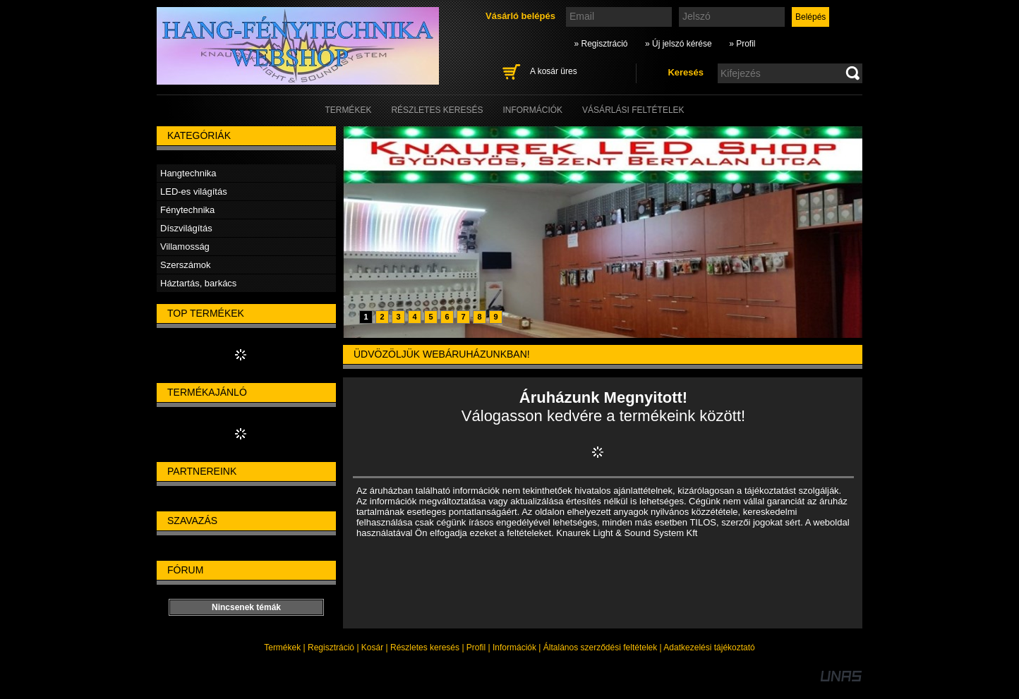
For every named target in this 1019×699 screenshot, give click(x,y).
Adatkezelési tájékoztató (708, 647)
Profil (476, 647)
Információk (514, 647)
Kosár (372, 647)
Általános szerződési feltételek (600, 647)
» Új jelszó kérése (678, 44)
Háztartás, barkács (198, 283)
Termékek (282, 647)
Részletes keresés (424, 647)
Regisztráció (331, 647)
